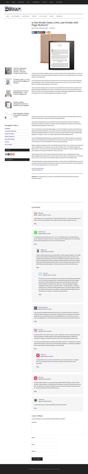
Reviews (7, 142)
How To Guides (8, 144)
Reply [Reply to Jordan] (35, 408)
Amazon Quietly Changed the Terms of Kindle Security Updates (21, 103)
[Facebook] (33, 32)
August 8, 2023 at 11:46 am (49, 275)
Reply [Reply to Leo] (35, 348)
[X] (35, 32)
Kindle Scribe (73, 161)
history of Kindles (44, 73)
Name (33, 437)
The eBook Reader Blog (10, 131)
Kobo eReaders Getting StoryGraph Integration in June (21, 115)
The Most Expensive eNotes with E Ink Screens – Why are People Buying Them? (20, 70)
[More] (49, 32)
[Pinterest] (41, 32)
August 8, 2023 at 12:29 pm (44, 331)
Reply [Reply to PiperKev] (35, 244)
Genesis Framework (49, 469)
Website (34, 451)
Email (33, 444)
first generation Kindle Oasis (43, 138)
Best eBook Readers (10, 139)
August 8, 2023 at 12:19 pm (44, 309)
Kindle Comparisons (10, 136)
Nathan (42, 250)
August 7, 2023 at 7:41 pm (44, 215)
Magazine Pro (40, 469)
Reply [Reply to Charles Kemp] (35, 321)
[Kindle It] (43, 32)
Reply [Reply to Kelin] (37, 367)
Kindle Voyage (52, 129)
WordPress (57, 469)
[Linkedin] (38, 32)
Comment (34, 422)
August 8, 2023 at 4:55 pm (47, 356)
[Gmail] (46, 32)
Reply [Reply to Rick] (40, 294)
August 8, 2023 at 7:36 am (44, 233)
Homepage (7, 128)
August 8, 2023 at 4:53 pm (44, 379)
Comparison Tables (9, 133)
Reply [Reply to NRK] (35, 223)
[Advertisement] (57, 105)
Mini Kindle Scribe (66, 91)
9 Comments (52, 28)
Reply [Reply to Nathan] (37, 267)
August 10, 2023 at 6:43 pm (44, 401)
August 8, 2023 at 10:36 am (47, 251)
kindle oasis (39, 170)
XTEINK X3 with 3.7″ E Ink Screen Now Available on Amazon (21, 81)
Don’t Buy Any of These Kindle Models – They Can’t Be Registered (20, 92)
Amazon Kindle (40, 168)
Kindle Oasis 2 (39, 147)
